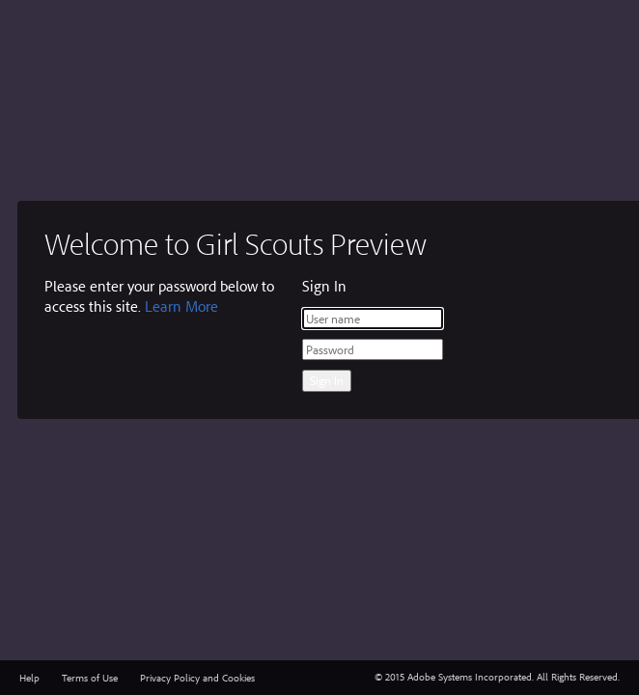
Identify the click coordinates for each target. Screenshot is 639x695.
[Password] (372, 349)
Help (29, 677)
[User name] (372, 318)
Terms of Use (90, 677)
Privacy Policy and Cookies (197, 677)
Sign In (327, 380)
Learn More (181, 306)
